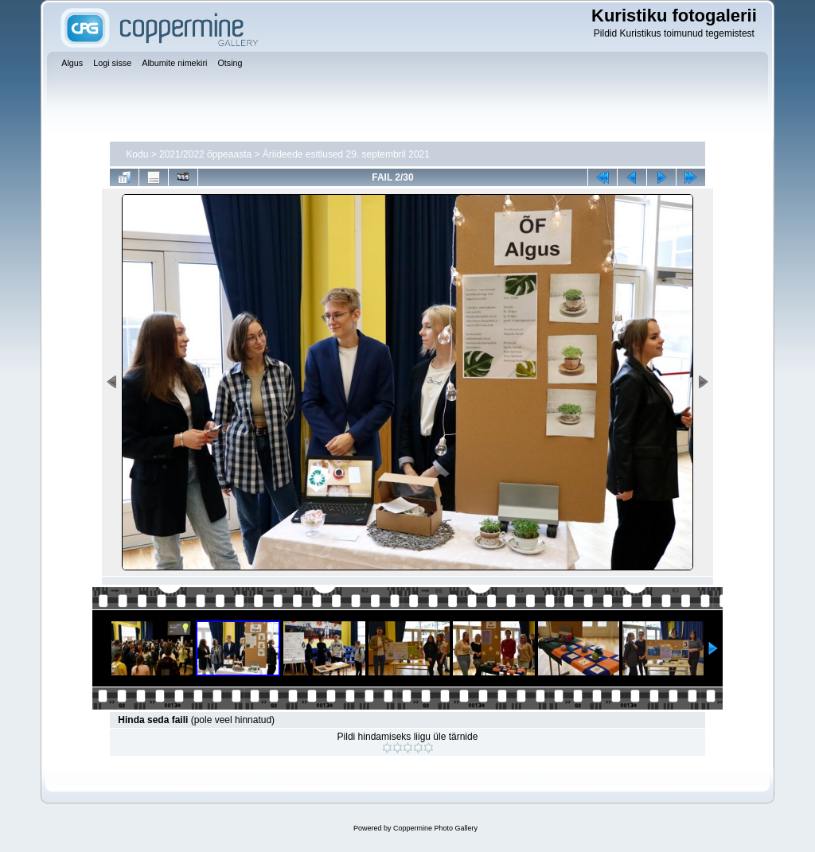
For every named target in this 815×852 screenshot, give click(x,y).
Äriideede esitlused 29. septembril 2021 (346, 154)
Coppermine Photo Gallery (435, 828)
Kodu (137, 154)
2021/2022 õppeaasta (205, 154)
